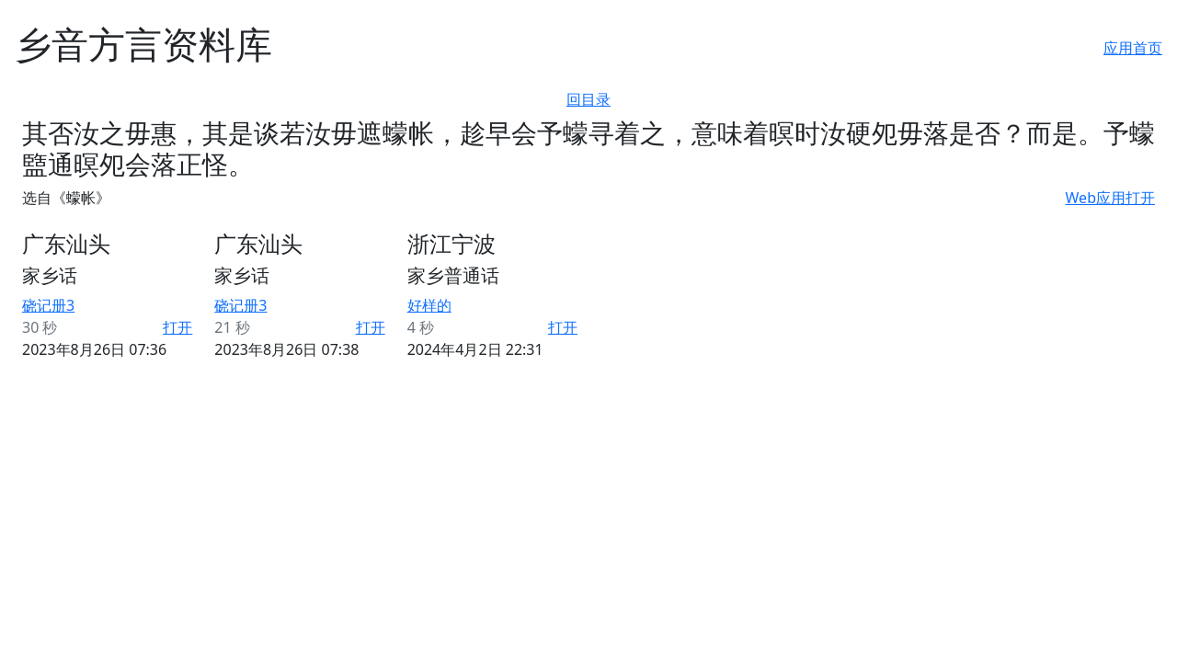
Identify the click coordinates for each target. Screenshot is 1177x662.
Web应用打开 (1110, 198)
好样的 (429, 305)
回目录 (588, 99)
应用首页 (1132, 48)
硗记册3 (48, 305)
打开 (177, 327)
